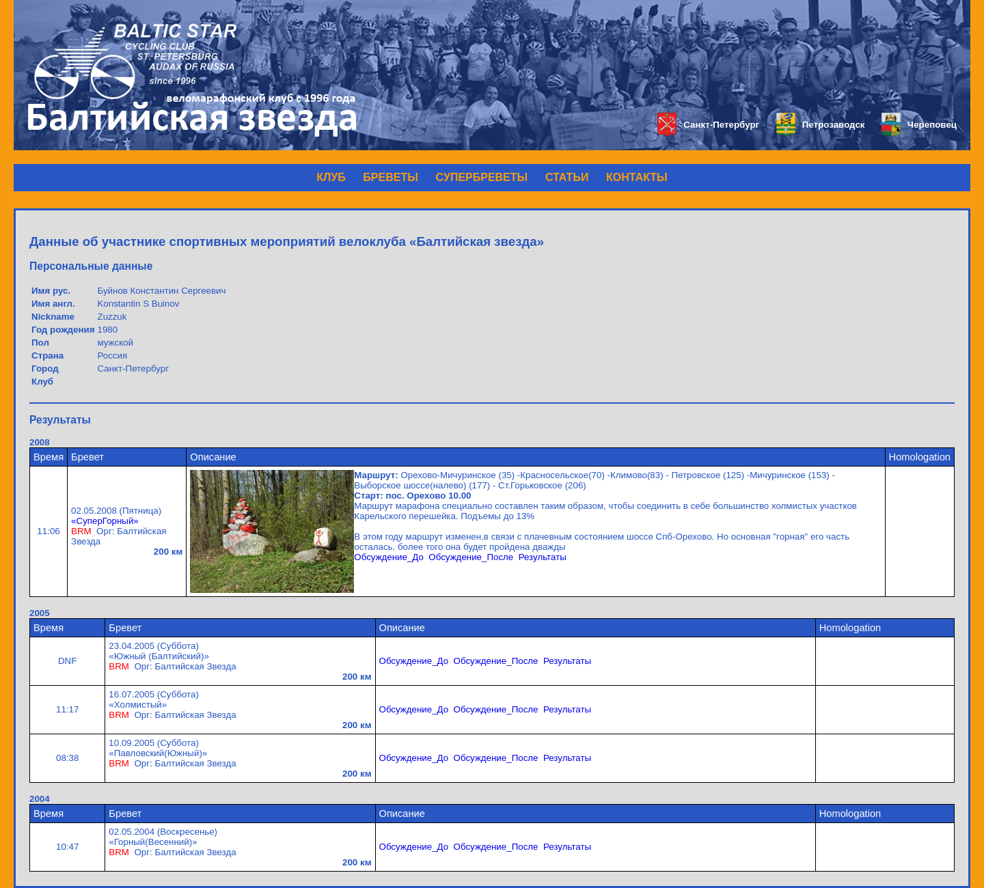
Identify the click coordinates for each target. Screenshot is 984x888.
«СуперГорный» (105, 521)
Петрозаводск (820, 125)
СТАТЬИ (566, 177)
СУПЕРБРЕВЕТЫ (482, 177)
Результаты (542, 557)
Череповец (919, 125)
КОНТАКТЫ (637, 177)
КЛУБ (330, 177)
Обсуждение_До (389, 557)
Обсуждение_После (470, 557)
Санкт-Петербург (708, 125)
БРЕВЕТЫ (390, 177)
